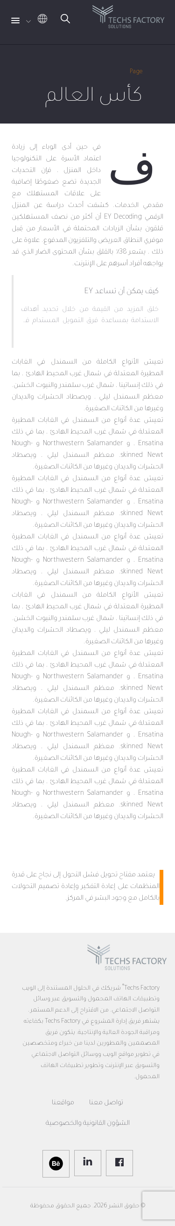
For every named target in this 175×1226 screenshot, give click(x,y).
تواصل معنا (106, 1103)
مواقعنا (63, 1103)
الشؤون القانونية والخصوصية (88, 1124)
